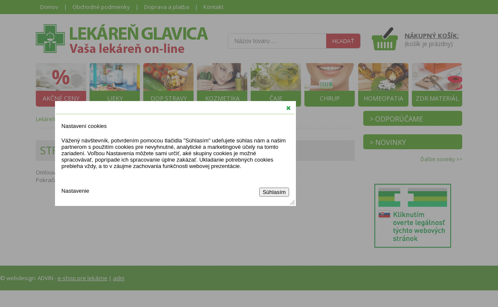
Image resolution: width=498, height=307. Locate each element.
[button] (288, 108)
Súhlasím (274, 192)
